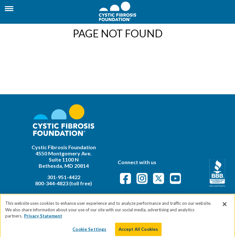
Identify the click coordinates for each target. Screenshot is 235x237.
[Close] (224, 208)
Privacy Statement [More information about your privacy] (43, 219)
